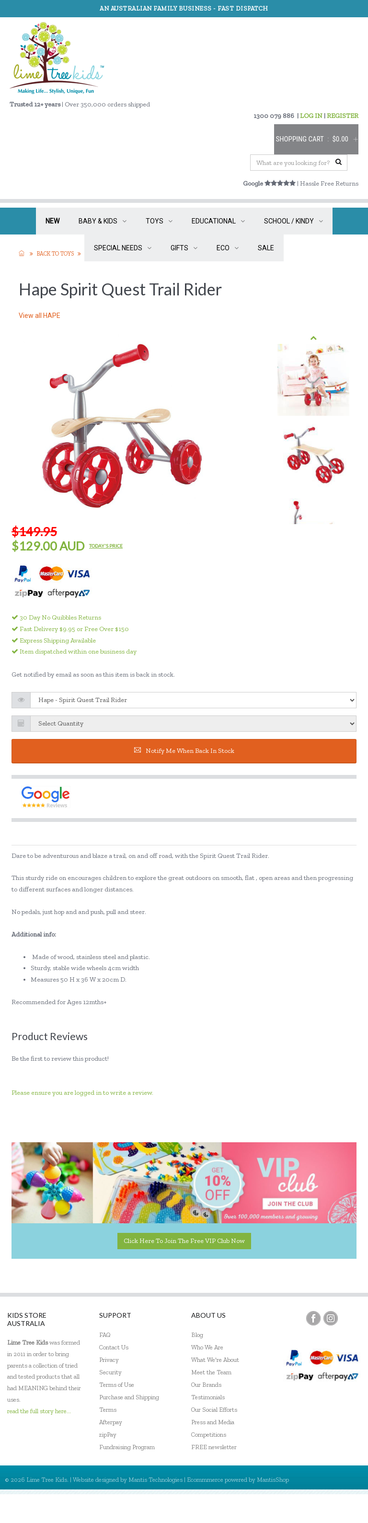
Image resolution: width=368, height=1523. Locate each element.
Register (309, 1508)
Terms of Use (116, 1384)
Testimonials (208, 1397)
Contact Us (113, 1347)
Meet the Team (211, 1372)
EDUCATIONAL (218, 221)
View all (39, 315)
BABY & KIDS (102, 221)
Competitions (208, 1434)
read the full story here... (39, 1411)
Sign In (344, 1508)
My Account (267, 1508)
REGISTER (342, 116)
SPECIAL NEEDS (122, 248)
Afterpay (110, 1422)
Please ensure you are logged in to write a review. (82, 1093)
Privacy (109, 1359)
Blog (197, 1334)
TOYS (159, 221)
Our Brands (206, 1384)
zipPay (107, 1434)
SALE (266, 248)
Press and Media (212, 1422)
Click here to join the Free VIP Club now (184, 1241)
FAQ (105, 1334)
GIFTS (184, 248)
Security (110, 1372)
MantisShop (273, 1479)
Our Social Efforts (214, 1409)
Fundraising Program (127, 1447)
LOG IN (311, 116)
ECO (228, 248)
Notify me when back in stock (184, 751)
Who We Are (207, 1347)
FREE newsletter (214, 1447)
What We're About (215, 1359)
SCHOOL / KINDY (293, 221)
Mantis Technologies (155, 1479)
